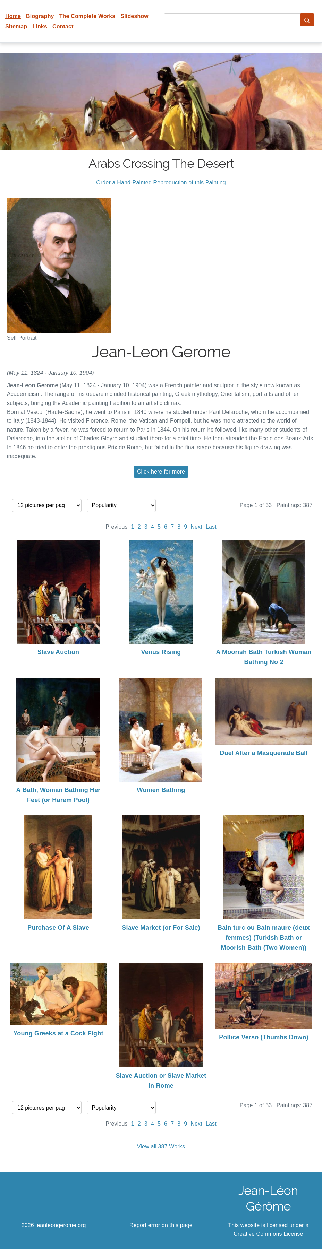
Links (39, 26)
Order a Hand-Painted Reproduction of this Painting (161, 182)
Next (196, 527)
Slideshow (134, 16)
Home (13, 16)
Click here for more (161, 472)
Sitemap (16, 26)
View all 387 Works (161, 1147)
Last (211, 527)
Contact (63, 26)
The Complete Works (87, 16)
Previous (116, 527)
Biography (40, 16)
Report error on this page (161, 1225)
